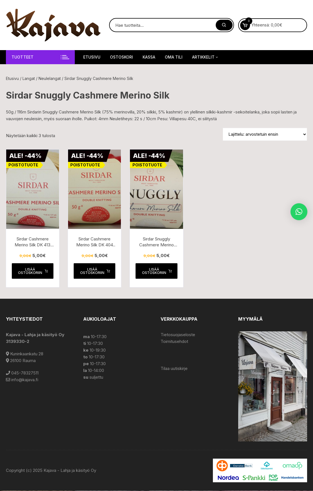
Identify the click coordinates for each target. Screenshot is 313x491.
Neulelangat (50, 78)
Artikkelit (205, 57)
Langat (28, 78)
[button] (299, 211)
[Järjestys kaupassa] (265, 134)
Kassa (149, 57)
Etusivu (91, 57)
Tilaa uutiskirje (174, 368)
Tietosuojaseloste (178, 335)
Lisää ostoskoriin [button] (33, 271)
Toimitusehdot (174, 341)
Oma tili (174, 57)
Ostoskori (121, 57)
